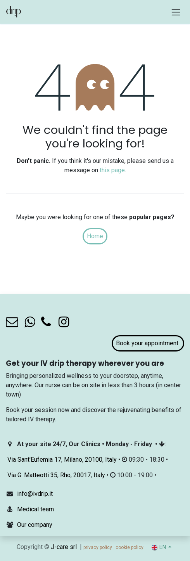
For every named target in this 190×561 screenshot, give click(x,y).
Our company (34, 524)
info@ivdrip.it (35, 493)
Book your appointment (148, 343)
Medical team (35, 509)
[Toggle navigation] (176, 12)
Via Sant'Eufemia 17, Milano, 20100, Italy (62, 459)
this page (112, 170)
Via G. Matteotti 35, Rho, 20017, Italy (56, 475)
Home (95, 236)
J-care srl (64, 547)
